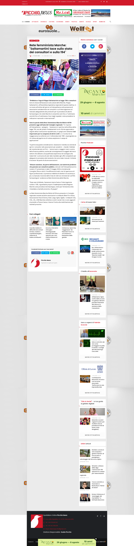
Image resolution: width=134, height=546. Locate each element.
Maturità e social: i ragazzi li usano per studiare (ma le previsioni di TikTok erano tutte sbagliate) (98, 424)
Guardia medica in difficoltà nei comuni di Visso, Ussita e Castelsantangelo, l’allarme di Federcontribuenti (36, 232)
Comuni (26, 22)
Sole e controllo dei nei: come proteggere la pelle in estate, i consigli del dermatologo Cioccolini (98, 346)
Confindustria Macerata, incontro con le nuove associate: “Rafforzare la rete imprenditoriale (98, 382)
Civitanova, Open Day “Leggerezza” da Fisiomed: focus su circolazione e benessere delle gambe (69, 232)
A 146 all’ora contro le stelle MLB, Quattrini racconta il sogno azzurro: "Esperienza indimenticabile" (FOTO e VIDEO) (98, 182)
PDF (74, 55)
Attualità (35, 22)
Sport (95, 22)
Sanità (81, 22)
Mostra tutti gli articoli (92, 193)
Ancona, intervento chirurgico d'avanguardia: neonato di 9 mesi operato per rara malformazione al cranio (52, 233)
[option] (37, 228)
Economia (59, 22)
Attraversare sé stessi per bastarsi (98, 220)
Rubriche (102, 22)
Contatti (24, 1)
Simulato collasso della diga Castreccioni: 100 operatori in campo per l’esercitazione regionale (92, 470)
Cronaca (43, 22)
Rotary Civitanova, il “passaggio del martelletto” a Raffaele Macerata (98, 497)
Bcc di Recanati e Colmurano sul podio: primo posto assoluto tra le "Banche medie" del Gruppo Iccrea (98, 252)
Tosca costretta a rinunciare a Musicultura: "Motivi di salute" (98, 484)
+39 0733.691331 (53, 522)
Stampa (70, 55)
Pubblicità (25, 4)
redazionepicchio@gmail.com (57, 529)
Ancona (36, 40)
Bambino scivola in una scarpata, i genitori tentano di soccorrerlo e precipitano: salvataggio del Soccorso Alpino (92, 454)
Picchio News (46, 260)
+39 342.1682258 (53, 525)
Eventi (67, 22)
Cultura (51, 22)
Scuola (88, 22)
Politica (74, 22)
